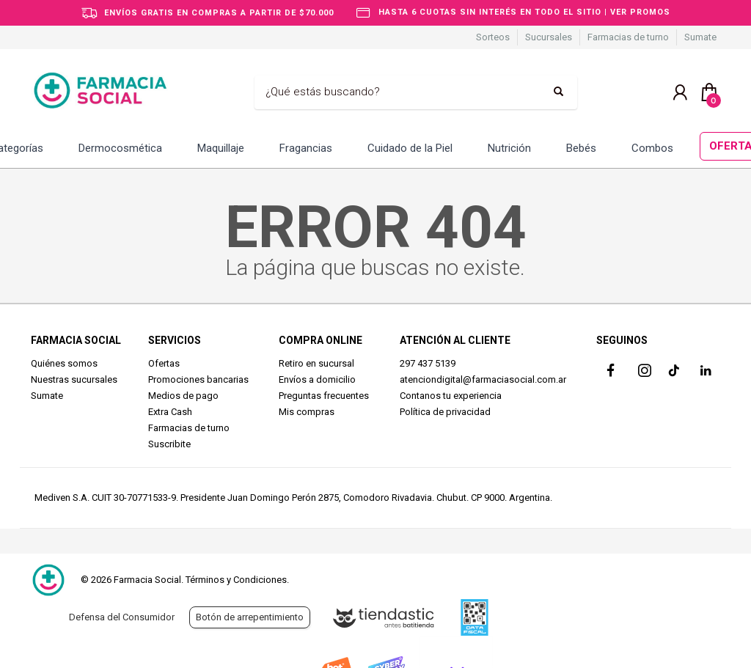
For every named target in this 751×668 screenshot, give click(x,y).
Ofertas (164, 363)
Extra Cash (170, 411)
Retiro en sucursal (316, 363)
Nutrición (509, 148)
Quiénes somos (64, 363)
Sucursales (548, 37)
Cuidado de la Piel (410, 148)
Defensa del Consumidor (122, 617)
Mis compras (306, 411)
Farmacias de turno (628, 37)
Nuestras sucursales (74, 379)
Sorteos (493, 37)
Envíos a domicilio (317, 379)
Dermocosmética (120, 148)
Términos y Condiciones (236, 579)
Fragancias (305, 148)
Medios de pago (183, 395)
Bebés (581, 148)
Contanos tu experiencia (451, 395)
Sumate (700, 37)
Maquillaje (220, 148)
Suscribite (169, 443)
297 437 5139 (427, 363)
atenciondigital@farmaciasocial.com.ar (483, 379)
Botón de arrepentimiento (250, 617)
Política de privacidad (445, 411)
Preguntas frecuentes (324, 395)
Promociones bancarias (198, 379)
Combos (652, 148)
